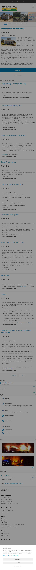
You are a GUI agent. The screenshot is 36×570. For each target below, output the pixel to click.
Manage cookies (18, 566)
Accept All (18, 562)
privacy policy (6, 555)
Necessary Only (18, 559)
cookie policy (15, 555)
